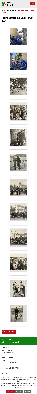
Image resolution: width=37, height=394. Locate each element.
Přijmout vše (10, 391)
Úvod (3, 10)
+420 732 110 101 (7, 350)
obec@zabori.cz (7, 353)
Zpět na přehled (9, 332)
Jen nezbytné (19, 391)
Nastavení (27, 391)
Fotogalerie (10, 10)
